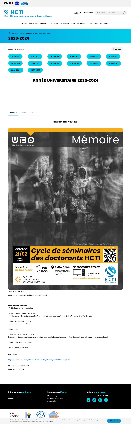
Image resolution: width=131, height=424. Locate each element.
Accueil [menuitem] (24, 23)
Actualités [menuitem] (33, 23)
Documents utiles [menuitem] (68, 23)
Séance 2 (24, 113)
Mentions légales (53, 396)
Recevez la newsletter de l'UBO (98, 396)
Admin (10, 396)
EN (80, 13)
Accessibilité (52, 401)
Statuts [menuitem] (106, 23)
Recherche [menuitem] (54, 23)
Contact (11, 398)
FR (75, 13)
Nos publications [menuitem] (94, 23)
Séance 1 (13, 113)
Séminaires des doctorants (27, 33)
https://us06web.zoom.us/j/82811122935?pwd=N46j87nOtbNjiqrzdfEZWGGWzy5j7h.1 (39, 360)
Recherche (15, 33)
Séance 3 (34, 113)
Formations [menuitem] (81, 23)
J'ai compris (114, 421)
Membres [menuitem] (43, 23)
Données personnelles (55, 398)
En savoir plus (49, 421)
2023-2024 (38, 33)
